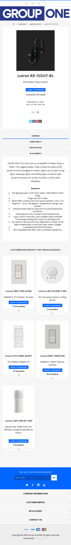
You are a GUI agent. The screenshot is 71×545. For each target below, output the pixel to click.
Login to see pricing (35, 90)
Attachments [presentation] (35, 153)
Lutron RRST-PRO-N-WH (19, 291)
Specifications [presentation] (35, 147)
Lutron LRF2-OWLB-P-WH (18, 420)
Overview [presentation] (35, 136)
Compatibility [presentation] (35, 142)
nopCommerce (41, 538)
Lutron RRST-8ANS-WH (52, 355)
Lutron (41, 102)
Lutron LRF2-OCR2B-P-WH (52, 291)
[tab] (35, 136)
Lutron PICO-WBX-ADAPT (18, 355)
